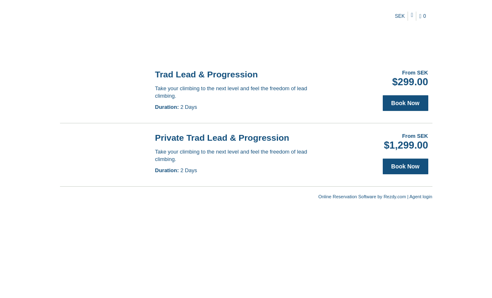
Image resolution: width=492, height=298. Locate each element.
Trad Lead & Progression (206, 74)
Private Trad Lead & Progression (222, 137)
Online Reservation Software (347, 196)
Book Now (405, 103)
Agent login (420, 196)
